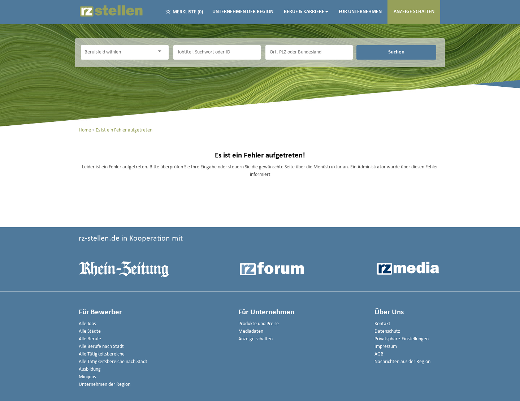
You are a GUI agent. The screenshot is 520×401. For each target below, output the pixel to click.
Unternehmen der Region (242, 11)
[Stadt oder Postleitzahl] (309, 52)
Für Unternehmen (360, 11)
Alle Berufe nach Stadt (101, 346)
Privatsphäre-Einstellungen (401, 339)
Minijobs (87, 377)
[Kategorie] (117, 52)
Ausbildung (90, 369)
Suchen (396, 52)
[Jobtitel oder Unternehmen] (217, 52)
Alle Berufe (90, 339)
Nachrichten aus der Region (402, 362)
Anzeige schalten (414, 11)
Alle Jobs (87, 324)
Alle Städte (90, 331)
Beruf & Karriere (306, 11)
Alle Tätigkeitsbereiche (102, 354)
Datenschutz (387, 331)
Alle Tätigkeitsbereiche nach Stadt (113, 362)
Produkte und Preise (258, 324)
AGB (379, 354)
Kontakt (382, 324)
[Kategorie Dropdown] (161, 51)
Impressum (385, 346)
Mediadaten (250, 331)
